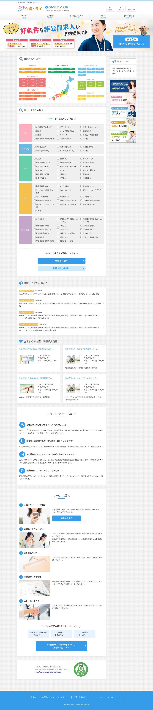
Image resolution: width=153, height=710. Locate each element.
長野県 (70, 68)
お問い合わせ (129, 17)
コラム (102, 17)
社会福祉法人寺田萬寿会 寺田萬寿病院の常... (36, 349)
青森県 (91, 68)
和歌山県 (41, 71)
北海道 (82, 68)
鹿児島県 (23, 99)
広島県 (23, 82)
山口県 (32, 82)
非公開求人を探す (76, 17)
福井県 (70, 71)
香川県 (23, 85)
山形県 (99, 71)
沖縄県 (32, 99)
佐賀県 (32, 93)
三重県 (82, 99)
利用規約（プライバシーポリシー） (55, 697)
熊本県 (23, 96)
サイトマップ (97, 697)
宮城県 (82, 71)
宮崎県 (41, 96)
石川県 (61, 71)
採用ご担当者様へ (80, 697)
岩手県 (99, 68)
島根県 (32, 79)
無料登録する (66, 518)
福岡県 (23, 93)
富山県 (52, 71)
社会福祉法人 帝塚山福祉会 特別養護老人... (35, 378)
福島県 (82, 74)
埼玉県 (82, 85)
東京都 (99, 85)
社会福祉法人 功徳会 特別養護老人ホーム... (82, 349)
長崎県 (41, 93)
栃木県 (91, 82)
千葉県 (91, 85)
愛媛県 (32, 85)
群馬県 (99, 82)
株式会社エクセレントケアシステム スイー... (82, 378)
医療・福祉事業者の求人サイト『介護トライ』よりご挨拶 (121, 70)
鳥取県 (23, 79)
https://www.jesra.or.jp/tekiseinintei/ (48, 672)
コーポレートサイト (114, 697)
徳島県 (41, 82)
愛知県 (99, 96)
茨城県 (82, 82)
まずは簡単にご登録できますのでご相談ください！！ (60, 646)
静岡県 (91, 96)
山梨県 (61, 68)
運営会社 (34, 697)
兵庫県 (23, 71)
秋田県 (91, 71)
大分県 (32, 96)
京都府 (32, 68)
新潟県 (52, 68)
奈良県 (32, 71)
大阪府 (41, 68)
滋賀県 (23, 68)
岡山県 (41, 79)
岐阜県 (82, 96)
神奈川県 (81, 88)
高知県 (41, 85)
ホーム (23, 17)
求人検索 (50, 17)
